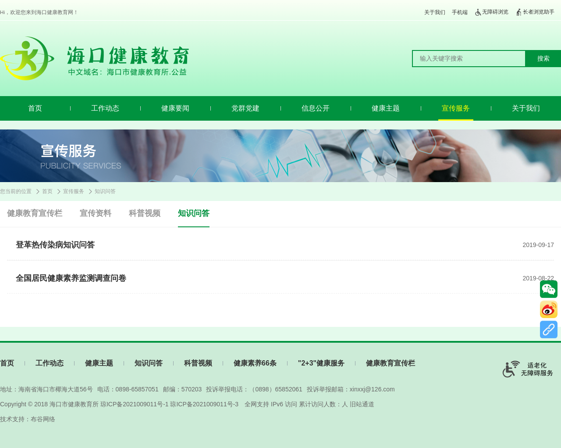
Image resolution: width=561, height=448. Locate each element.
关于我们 (434, 12)
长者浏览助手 (534, 12)
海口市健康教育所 (74, 404)
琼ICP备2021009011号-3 (204, 404)
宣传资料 (95, 213)
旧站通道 (362, 404)
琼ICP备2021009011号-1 (134, 404)
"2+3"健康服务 (321, 363)
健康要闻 (175, 108)
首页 (35, 108)
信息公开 (316, 108)
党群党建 (245, 108)
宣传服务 (456, 108)
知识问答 (105, 191)
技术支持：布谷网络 (27, 419)
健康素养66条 (255, 363)
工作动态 (105, 108)
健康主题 (386, 108)
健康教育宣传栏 (34, 213)
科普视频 (144, 213)
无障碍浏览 (491, 12)
